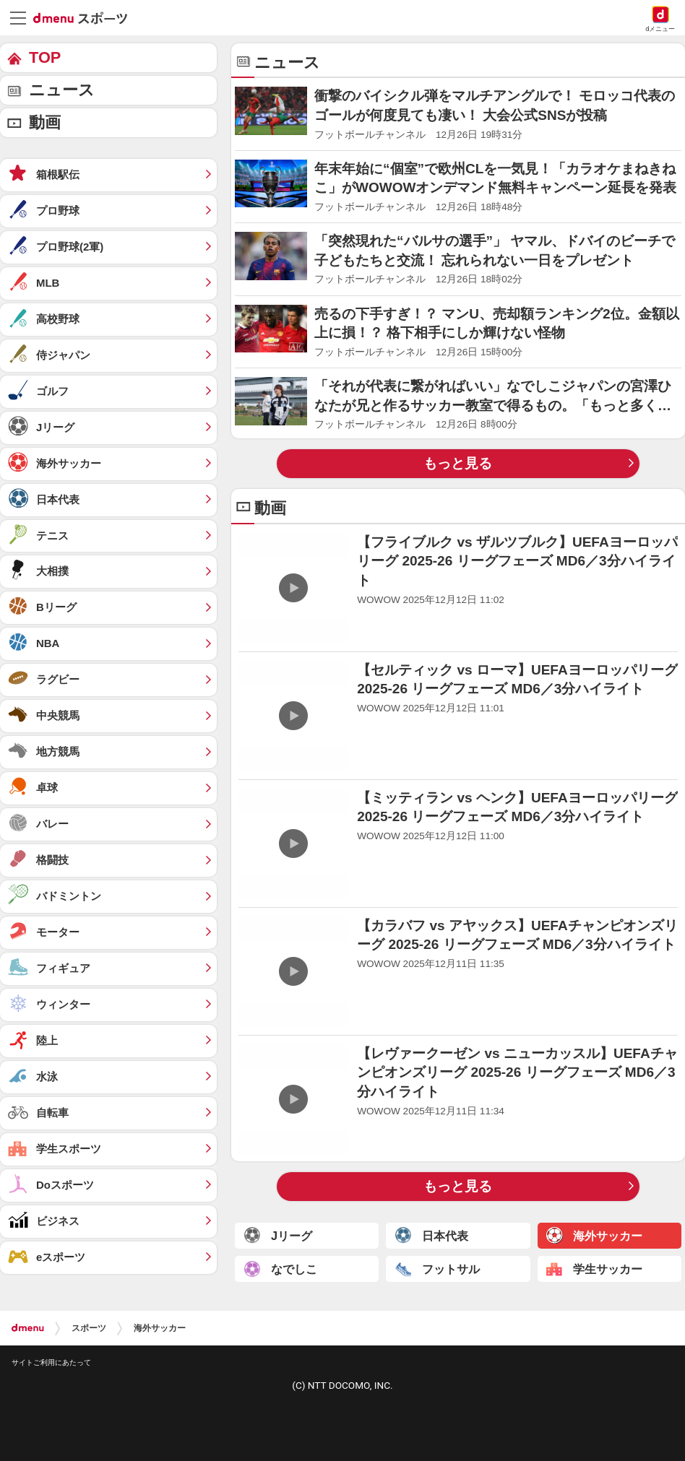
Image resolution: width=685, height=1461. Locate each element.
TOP (45, 57)
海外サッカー (160, 1328)
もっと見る (457, 463)
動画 (45, 122)
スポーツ (89, 1328)
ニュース (62, 90)
